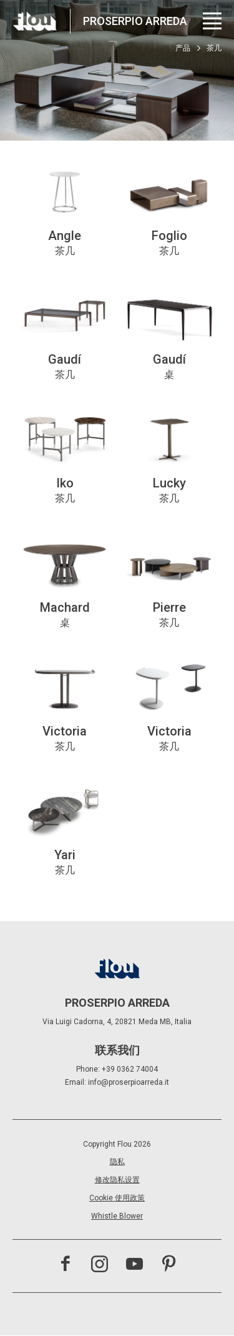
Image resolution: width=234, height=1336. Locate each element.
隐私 (117, 1161)
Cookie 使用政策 (117, 1198)
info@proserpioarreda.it (128, 1082)
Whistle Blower (117, 1216)
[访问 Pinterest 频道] (168, 1265)
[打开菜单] (212, 20)
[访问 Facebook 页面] (65, 1265)
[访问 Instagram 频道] (99, 1265)
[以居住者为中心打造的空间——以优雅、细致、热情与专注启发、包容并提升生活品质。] (34, 21)
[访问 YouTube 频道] (134, 1265)
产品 (182, 48)
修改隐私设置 (117, 1179)
